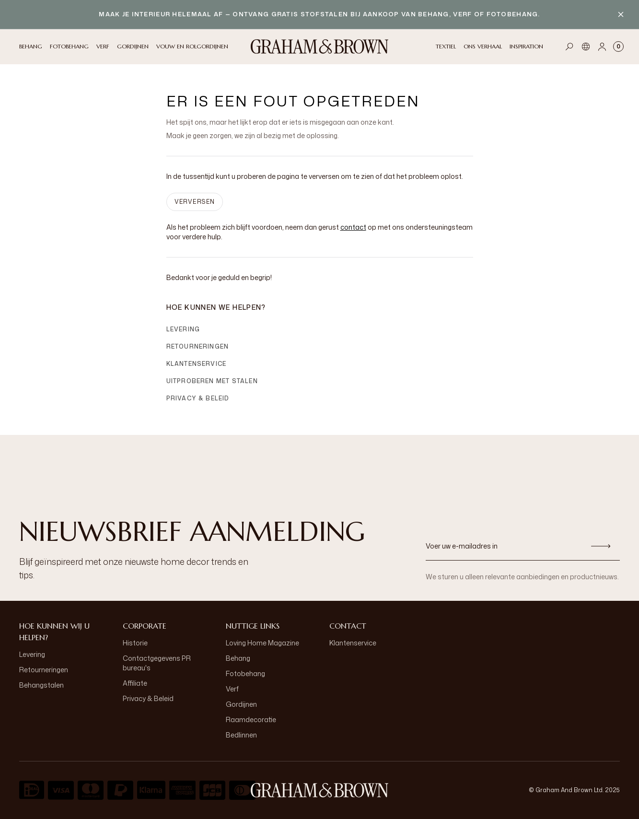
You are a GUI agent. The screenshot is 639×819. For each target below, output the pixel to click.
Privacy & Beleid (198, 398)
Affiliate (135, 683)
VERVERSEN (194, 202)
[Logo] (320, 46)
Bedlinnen (241, 734)
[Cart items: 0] (618, 46)
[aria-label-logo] (320, 790)
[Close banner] (620, 14)
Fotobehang (245, 673)
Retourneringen (197, 346)
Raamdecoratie (251, 719)
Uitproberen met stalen (212, 381)
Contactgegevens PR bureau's (157, 663)
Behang (238, 658)
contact (353, 227)
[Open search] (569, 46)
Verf (232, 688)
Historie (135, 642)
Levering (183, 329)
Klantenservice (196, 364)
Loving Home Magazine (262, 642)
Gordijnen (241, 704)
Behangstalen (41, 685)
